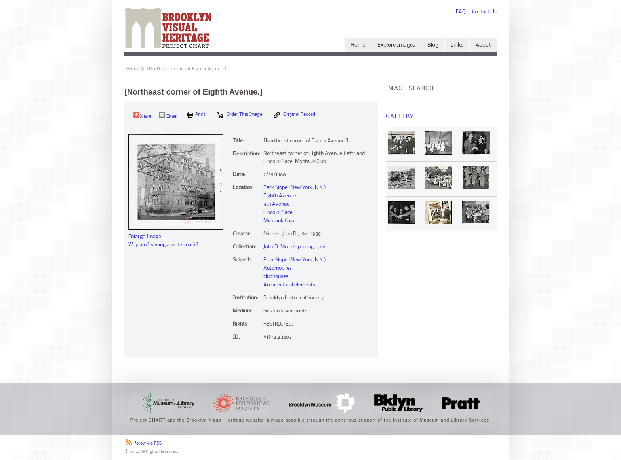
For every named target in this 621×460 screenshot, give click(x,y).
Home (358, 45)
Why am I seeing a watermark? (163, 245)
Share (142, 115)
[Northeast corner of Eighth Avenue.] (187, 69)
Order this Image (239, 115)
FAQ (461, 12)
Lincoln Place (278, 212)
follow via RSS (148, 443)
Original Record (294, 115)
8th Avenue (276, 204)
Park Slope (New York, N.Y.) (294, 187)
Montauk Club (278, 220)
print (196, 115)
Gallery (400, 117)
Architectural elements (289, 285)
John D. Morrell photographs (294, 247)
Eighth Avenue (279, 196)
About (483, 45)
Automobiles (277, 268)
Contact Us (484, 12)
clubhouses (275, 276)
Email (168, 115)
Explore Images (396, 45)
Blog (432, 45)
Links (457, 45)
